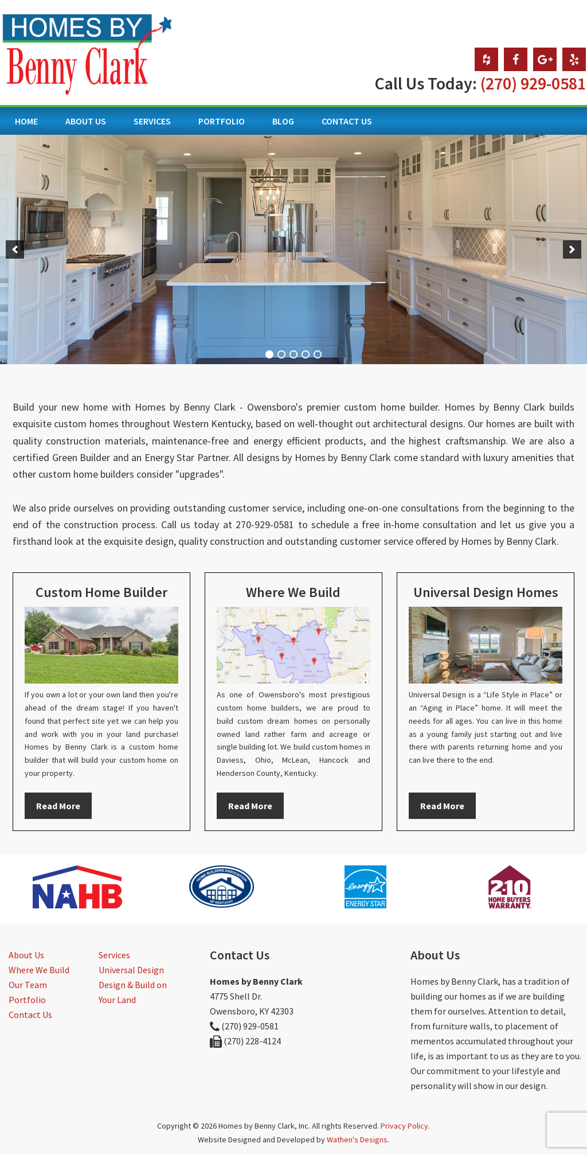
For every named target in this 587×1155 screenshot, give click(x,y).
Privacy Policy (404, 1126)
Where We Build (39, 969)
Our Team (28, 984)
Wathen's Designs (357, 1139)
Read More (58, 805)
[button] (15, 249)
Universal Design (131, 969)
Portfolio (27, 999)
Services (114, 955)
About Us (26, 955)
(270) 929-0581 (533, 83)
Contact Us (30, 1014)
